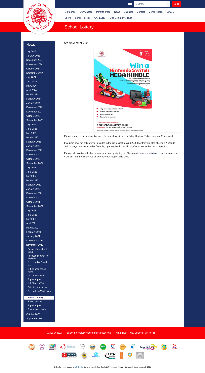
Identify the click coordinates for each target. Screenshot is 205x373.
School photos (34, 301)
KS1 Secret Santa (36, 275)
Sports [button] (68, 18)
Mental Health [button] (155, 12)
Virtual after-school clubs (36, 270)
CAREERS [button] (99, 18)
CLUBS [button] (170, 12)
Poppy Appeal (34, 279)
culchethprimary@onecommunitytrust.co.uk (89, 333)
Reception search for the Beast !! (38, 257)
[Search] (150, 4)
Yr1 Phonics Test (36, 283)
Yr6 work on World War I (39, 292)
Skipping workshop (37, 287)
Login (177, 4)
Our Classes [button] (86, 12)
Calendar (128, 12)
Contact (141, 12)
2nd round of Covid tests (37, 263)
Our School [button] (70, 12)
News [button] (117, 12)
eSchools (79, 367)
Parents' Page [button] (103, 12)
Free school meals (36, 309)
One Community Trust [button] (121, 18)
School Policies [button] (83, 18)
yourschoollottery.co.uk (151, 153)
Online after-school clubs (37, 250)
